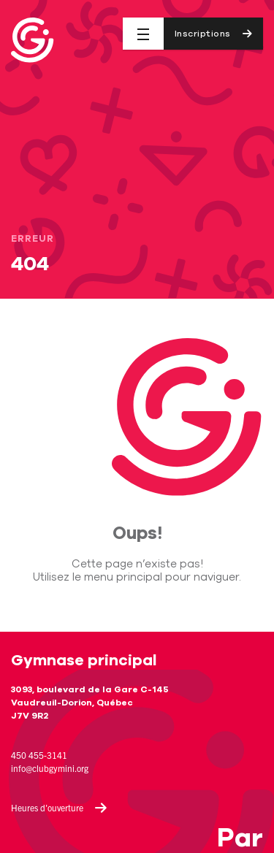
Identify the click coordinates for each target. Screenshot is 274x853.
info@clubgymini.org (49, 767)
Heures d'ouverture (59, 807)
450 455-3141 (39, 754)
